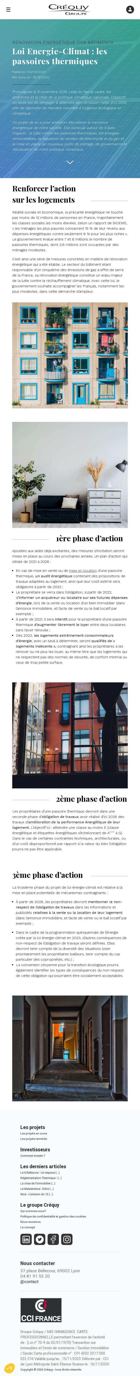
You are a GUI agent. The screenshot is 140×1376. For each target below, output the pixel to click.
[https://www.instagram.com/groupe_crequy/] (67, 1239)
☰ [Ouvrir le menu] (8, 10)
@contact (29, 1281)
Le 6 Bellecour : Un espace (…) (40, 1172)
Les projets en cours (33, 1133)
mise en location (83, 570)
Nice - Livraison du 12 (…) (36, 1194)
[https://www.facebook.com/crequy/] (53, 1239)
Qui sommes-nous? (33, 1211)
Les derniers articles (43, 1166)
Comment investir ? (32, 1155)
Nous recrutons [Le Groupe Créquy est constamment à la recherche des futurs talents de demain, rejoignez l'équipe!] (30, 1222)
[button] (9, 1368)
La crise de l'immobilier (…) (37, 1183)
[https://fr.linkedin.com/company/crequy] (26, 1239)
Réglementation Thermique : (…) (41, 1178)
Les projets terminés (33, 1139)
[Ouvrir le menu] (130, 9)
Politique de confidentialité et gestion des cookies (53, 1216)
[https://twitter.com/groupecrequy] (40, 1239)
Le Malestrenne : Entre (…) (37, 1188)
